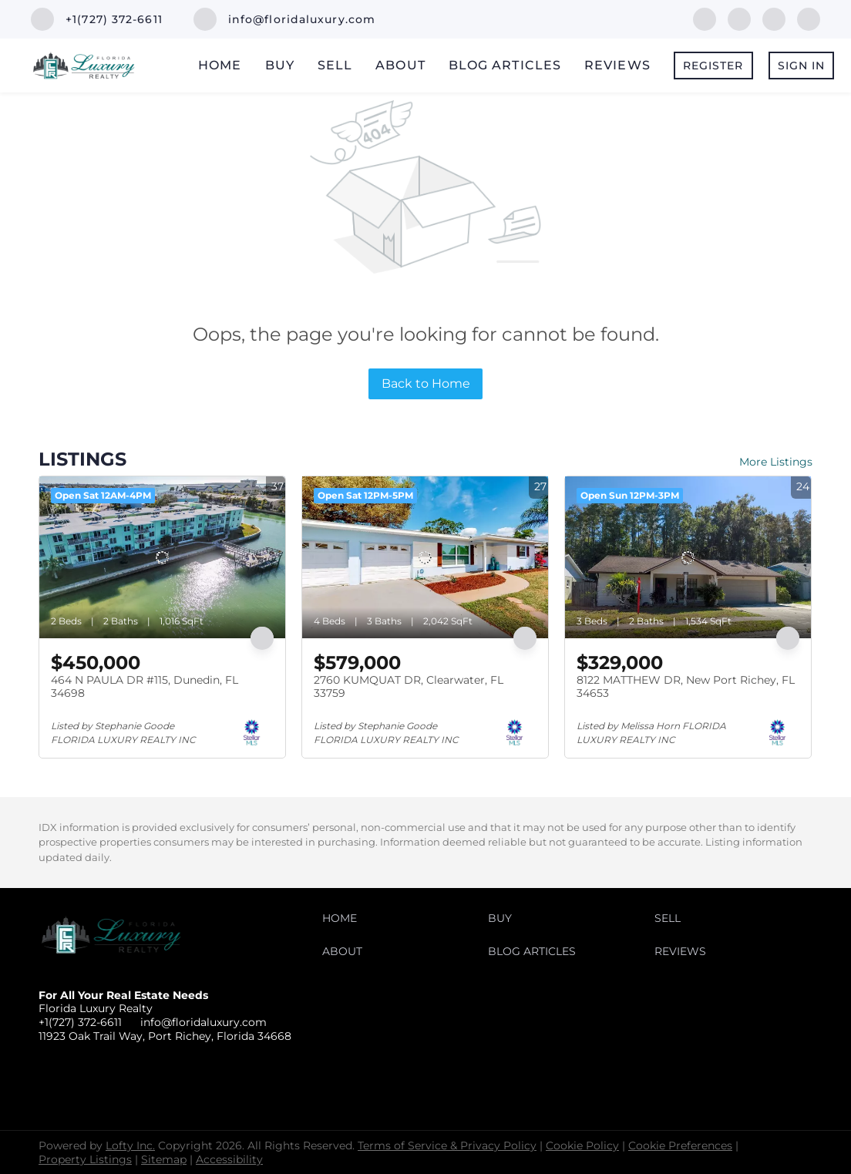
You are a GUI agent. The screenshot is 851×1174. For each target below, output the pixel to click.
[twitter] (773, 18)
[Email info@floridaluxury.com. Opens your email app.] (284, 19)
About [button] (400, 65)
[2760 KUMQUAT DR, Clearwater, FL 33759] (425, 557)
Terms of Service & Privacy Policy (447, 1145)
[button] (343, 922)
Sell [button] (335, 65)
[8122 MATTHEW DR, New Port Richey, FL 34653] (688, 557)
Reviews (617, 65)
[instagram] (808, 18)
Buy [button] (279, 65)
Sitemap (164, 1159)
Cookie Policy (582, 1145)
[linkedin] (739, 18)
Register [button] (713, 65)
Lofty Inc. (130, 1145)
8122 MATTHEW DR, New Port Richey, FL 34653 (686, 687)
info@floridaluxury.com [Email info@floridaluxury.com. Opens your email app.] (203, 1022)
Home (219, 65)
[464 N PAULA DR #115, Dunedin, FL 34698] (162, 557)
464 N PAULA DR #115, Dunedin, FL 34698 (144, 687)
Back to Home (426, 383)
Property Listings (85, 1159)
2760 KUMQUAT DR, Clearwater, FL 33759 (408, 687)
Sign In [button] (802, 65)
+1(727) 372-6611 (80, 1022)
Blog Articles (505, 65)
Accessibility (229, 1159)
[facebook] (704, 18)
